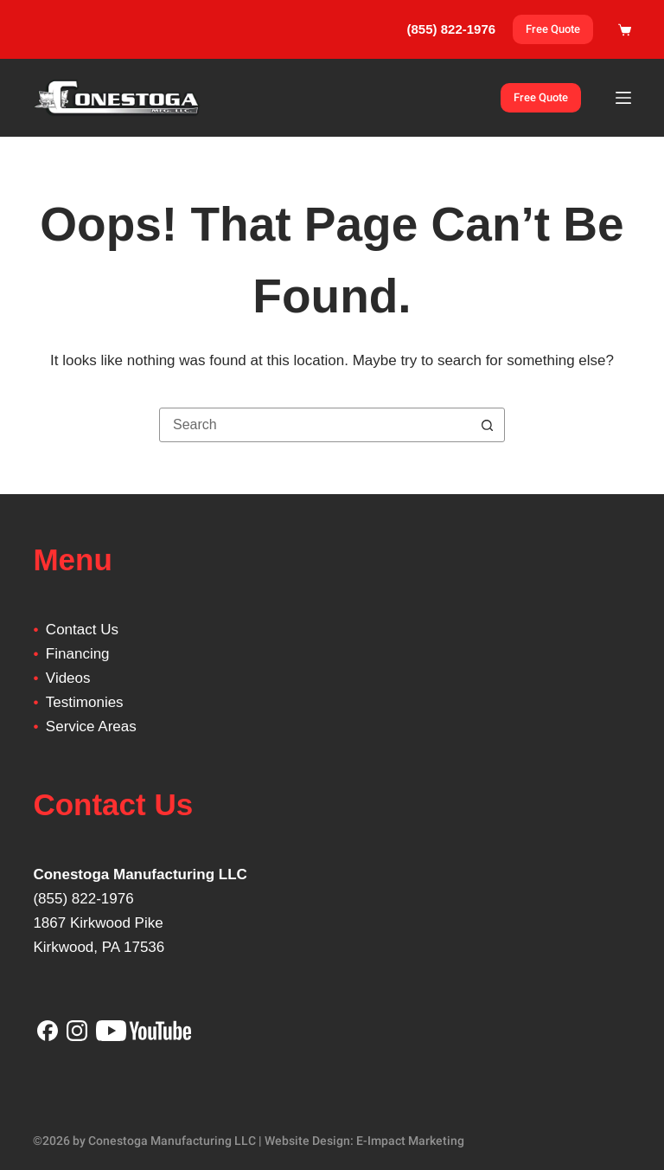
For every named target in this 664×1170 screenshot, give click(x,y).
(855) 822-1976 (83, 898)
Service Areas (91, 726)
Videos (68, 678)
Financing (78, 654)
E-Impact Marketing (410, 1141)
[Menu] (623, 98)
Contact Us (82, 629)
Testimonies (85, 702)
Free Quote (553, 28)
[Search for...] (314, 425)
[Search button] (486, 425)
